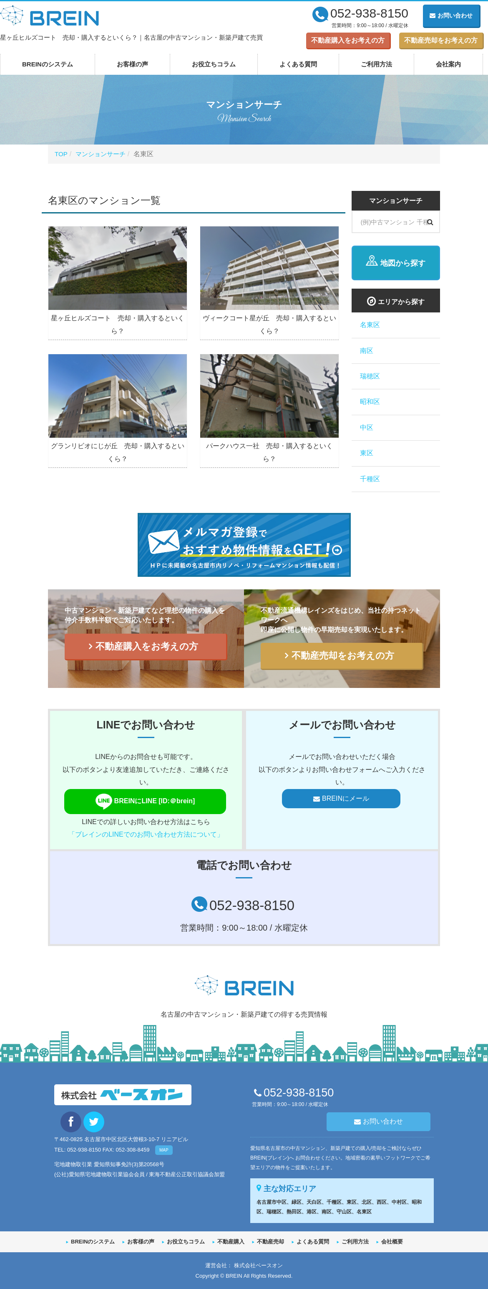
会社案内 (448, 64)
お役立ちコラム (214, 64)
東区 (366, 453)
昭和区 (370, 401)
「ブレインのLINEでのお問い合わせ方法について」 (146, 834)
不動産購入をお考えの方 (348, 40)
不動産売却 (270, 1241)
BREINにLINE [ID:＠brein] (150, 801)
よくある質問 (298, 64)
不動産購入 (230, 1241)
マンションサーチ (103, 153)
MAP (164, 1150)
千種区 (370, 478)
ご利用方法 (376, 64)
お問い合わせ (451, 15)
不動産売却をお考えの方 (441, 40)
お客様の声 (132, 64)
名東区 (370, 324)
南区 (366, 350)
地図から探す (402, 263)
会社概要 (392, 1241)
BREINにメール (345, 798)
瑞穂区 (370, 376)
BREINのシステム (47, 64)
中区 (366, 427)
